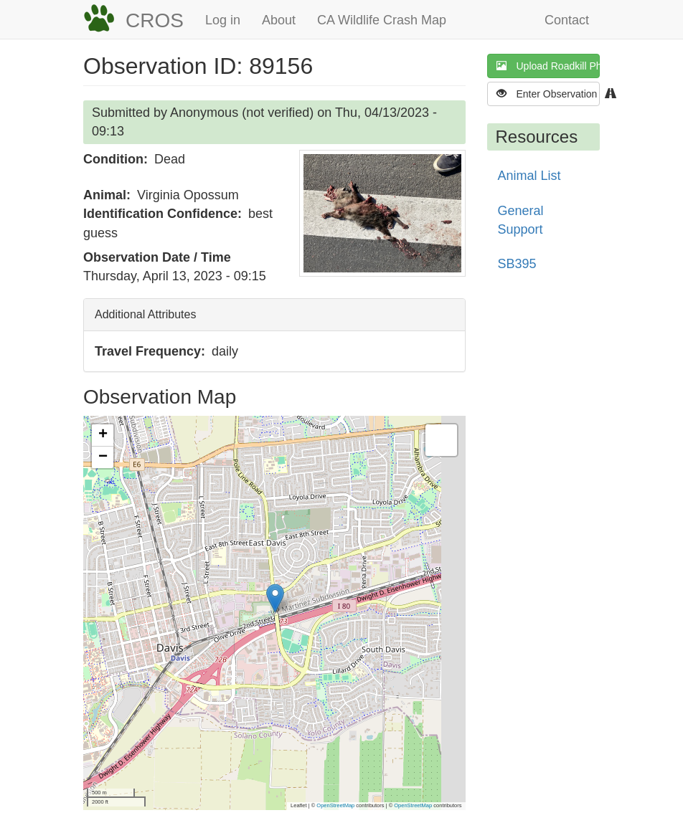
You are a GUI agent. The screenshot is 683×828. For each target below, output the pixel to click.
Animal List (529, 175)
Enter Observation (548, 93)
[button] (382, 213)
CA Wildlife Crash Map (381, 20)
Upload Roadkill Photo (548, 66)
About (279, 20)
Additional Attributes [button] (145, 314)
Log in (222, 20)
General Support (521, 220)
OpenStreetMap (335, 805)
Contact (567, 20)
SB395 (517, 264)
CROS (155, 20)
